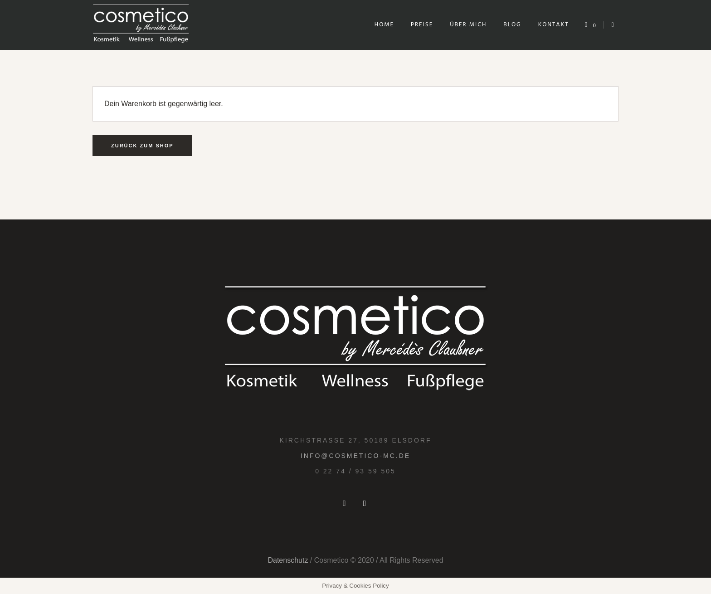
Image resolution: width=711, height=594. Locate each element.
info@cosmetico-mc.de (355, 455)
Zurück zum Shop (142, 145)
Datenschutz (288, 560)
